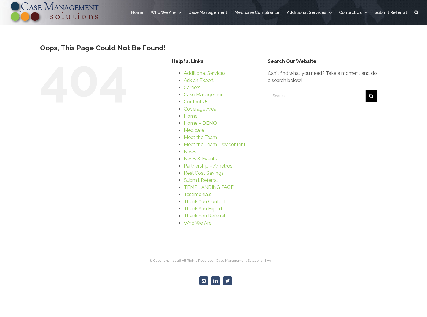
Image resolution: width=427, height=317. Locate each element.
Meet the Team (200, 137)
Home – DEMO (200, 123)
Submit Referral (201, 180)
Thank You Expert (203, 209)
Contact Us (196, 102)
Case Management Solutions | (241, 260)
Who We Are (197, 223)
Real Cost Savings (204, 173)
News (190, 151)
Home (190, 116)
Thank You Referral (204, 216)
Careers (192, 87)
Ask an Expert (199, 80)
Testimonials (197, 194)
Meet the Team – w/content (215, 144)
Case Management (204, 94)
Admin (272, 260)
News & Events (200, 159)
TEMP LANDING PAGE (209, 187)
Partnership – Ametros (208, 166)
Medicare (194, 130)
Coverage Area (200, 109)
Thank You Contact (205, 201)
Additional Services (205, 73)
